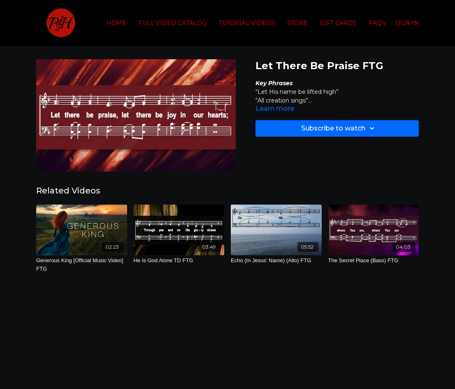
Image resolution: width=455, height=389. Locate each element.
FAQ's (377, 23)
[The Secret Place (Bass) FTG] (373, 260)
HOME (116, 23)
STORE (297, 23)
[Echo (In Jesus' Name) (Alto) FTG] (276, 260)
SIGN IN (407, 23)
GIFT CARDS (338, 23)
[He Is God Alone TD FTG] (179, 260)
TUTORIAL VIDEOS (247, 23)
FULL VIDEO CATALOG (173, 23)
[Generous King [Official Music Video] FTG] (81, 264)
